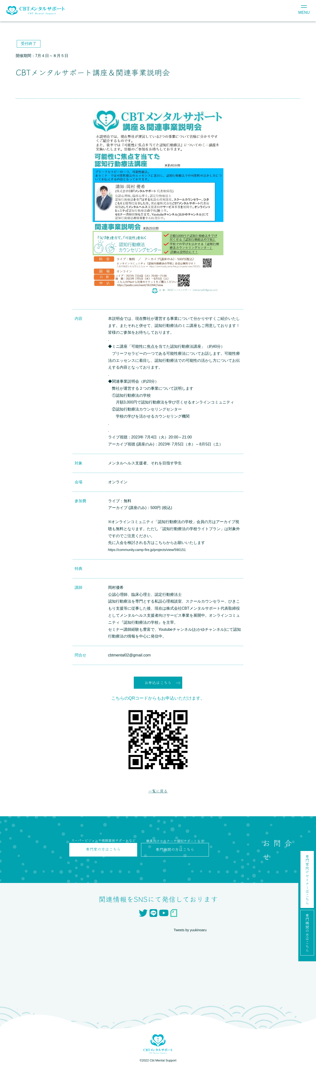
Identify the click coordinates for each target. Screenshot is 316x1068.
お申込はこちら (158, 683)
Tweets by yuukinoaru (192, 931)
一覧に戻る (158, 792)
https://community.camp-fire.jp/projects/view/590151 (152, 550)
